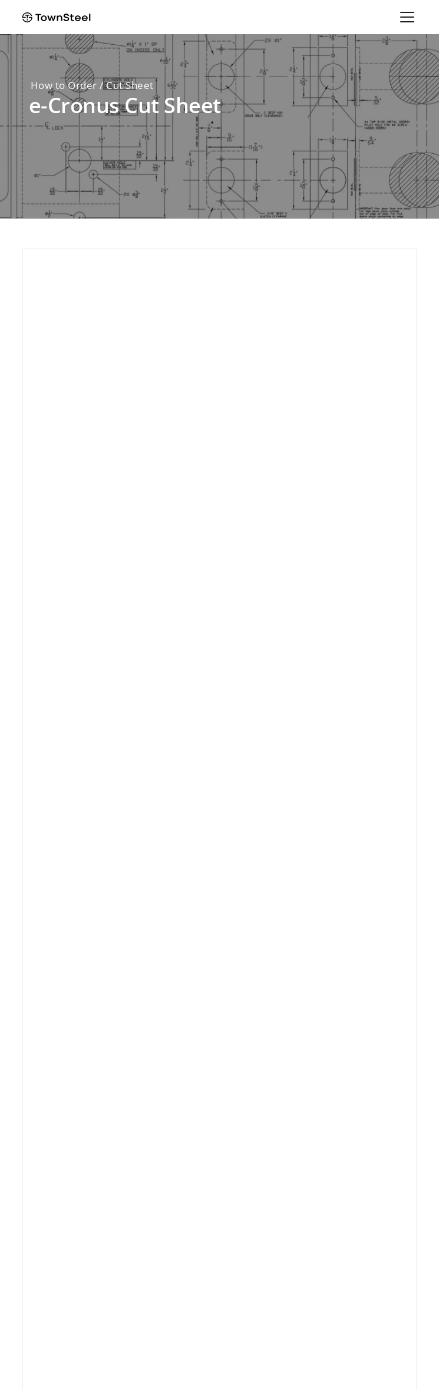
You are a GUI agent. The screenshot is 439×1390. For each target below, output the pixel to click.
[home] (56, 17)
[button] (405, 17)
